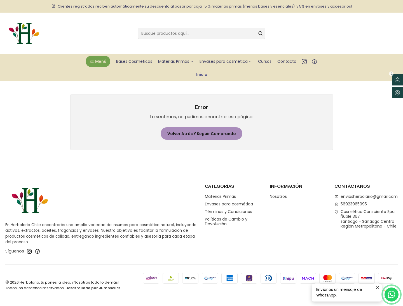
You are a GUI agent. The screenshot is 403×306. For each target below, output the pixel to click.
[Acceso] (397, 92)
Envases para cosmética (229, 204)
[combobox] (201, 33)
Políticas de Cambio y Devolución (226, 221)
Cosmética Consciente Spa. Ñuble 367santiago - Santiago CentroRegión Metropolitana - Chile (365, 219)
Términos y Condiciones (228, 211)
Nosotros (278, 196)
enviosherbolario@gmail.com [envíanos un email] (366, 196)
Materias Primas (220, 196)
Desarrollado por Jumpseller (92, 288)
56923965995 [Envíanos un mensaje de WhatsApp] (350, 204)
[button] (98, 61)
